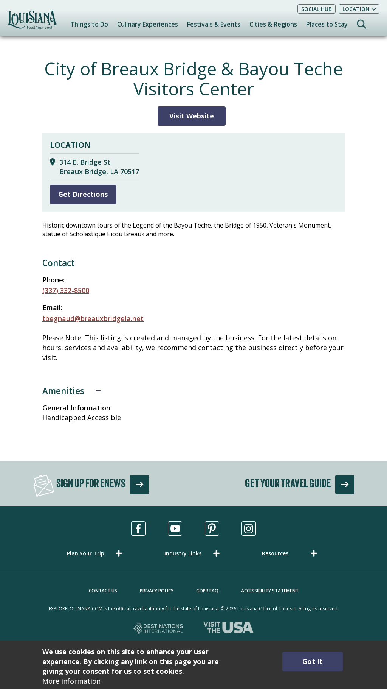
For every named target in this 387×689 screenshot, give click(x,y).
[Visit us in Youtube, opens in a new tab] (175, 528)
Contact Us (103, 591)
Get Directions (83, 194)
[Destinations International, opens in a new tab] (158, 629)
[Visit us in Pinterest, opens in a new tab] (212, 528)
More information (71, 681)
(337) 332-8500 (65, 290)
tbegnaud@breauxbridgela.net (93, 318)
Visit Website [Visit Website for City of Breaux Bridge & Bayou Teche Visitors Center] (191, 115)
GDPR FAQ (207, 591)
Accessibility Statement (270, 591)
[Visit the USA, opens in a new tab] (228, 629)
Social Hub (316, 8)
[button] (96, 553)
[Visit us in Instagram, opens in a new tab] (248, 528)
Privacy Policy (156, 591)
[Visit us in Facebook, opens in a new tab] (138, 528)
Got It (312, 661)
